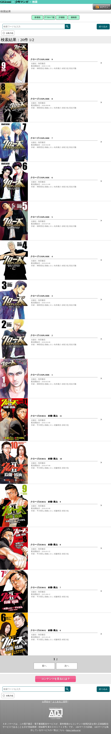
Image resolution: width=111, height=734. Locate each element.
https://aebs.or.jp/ (73, 730)
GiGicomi (5, 1)
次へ (66, 666)
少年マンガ (21, 1)
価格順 (74, 17)
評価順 (62, 17)
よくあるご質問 (59, 702)
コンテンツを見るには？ (55, 678)
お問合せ (46, 702)
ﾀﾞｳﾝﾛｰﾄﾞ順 (49, 17)
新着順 (37, 17)
